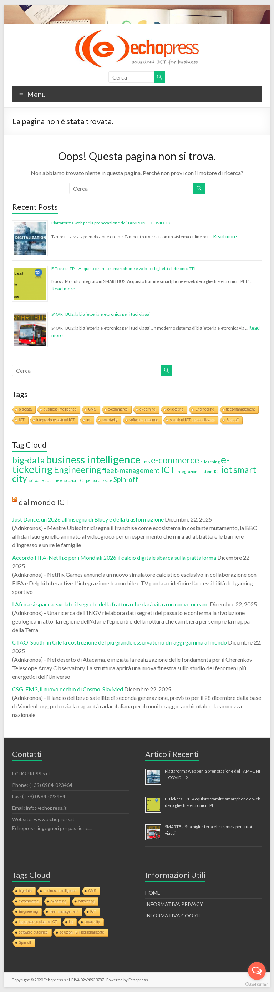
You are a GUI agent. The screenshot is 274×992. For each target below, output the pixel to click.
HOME (152, 893)
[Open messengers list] (257, 971)
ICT (22, 420)
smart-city (109, 420)
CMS (92, 409)
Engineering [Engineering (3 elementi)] (77, 469)
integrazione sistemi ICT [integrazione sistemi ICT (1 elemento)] (198, 471)
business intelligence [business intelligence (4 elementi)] (93, 459)
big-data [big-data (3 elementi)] (28, 460)
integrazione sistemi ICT (55, 420)
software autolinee (143, 420)
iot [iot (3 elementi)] (226, 469)
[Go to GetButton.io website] (256, 984)
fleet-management (240, 409)
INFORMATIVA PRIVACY (174, 904)
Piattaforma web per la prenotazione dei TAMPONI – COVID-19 (110, 222)
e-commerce (118, 409)
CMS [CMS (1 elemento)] (146, 461)
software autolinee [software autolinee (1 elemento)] (45, 480)
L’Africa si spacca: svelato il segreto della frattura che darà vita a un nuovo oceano (110, 604)
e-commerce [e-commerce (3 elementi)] (175, 460)
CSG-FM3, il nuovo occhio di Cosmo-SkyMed (67, 689)
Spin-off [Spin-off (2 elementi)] (125, 479)
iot (88, 420)
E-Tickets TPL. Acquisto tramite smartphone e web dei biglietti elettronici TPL (124, 268)
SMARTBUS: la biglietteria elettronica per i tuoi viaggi (100, 314)
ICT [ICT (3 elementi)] (168, 469)
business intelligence (60, 409)
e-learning (147, 409)
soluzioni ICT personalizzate (192, 420)
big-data (25, 409)
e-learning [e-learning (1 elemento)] (210, 461)
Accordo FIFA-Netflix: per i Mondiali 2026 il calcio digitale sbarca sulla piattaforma (114, 557)
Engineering (204, 409)
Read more (225, 236)
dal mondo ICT (44, 502)
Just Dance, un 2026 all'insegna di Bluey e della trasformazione (88, 519)
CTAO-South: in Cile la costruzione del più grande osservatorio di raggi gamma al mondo (119, 642)
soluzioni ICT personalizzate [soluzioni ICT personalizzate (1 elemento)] (87, 480)
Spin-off (232, 420)
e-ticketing (175, 409)
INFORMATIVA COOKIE (173, 915)
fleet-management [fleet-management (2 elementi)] (131, 470)
